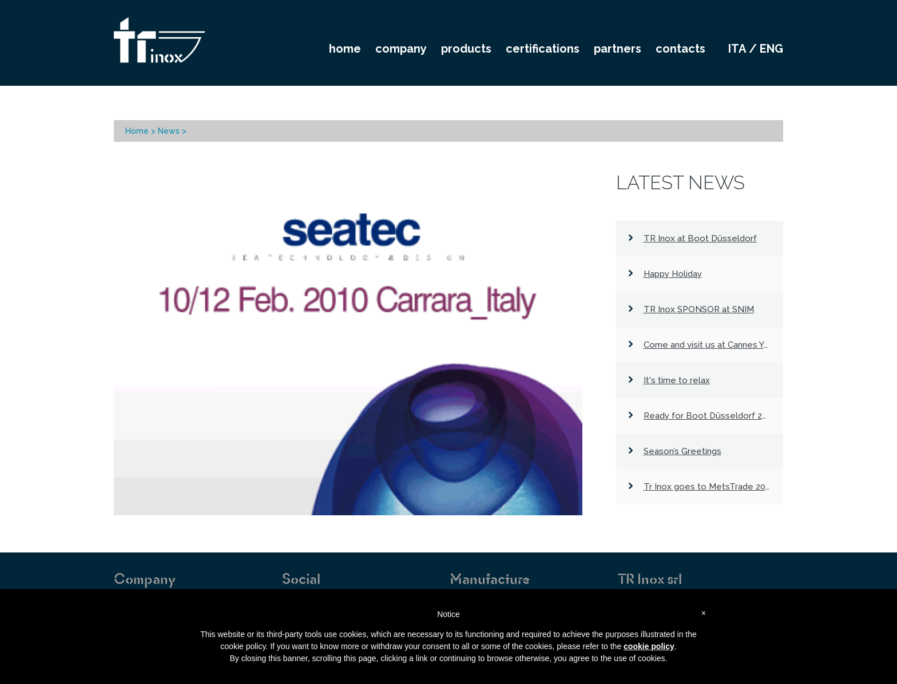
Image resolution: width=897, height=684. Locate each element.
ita (737, 48)
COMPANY (401, 48)
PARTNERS (617, 48)
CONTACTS (680, 48)
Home (137, 131)
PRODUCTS (466, 48)
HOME (345, 48)
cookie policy (649, 646)
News (169, 131)
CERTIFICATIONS (543, 48)
